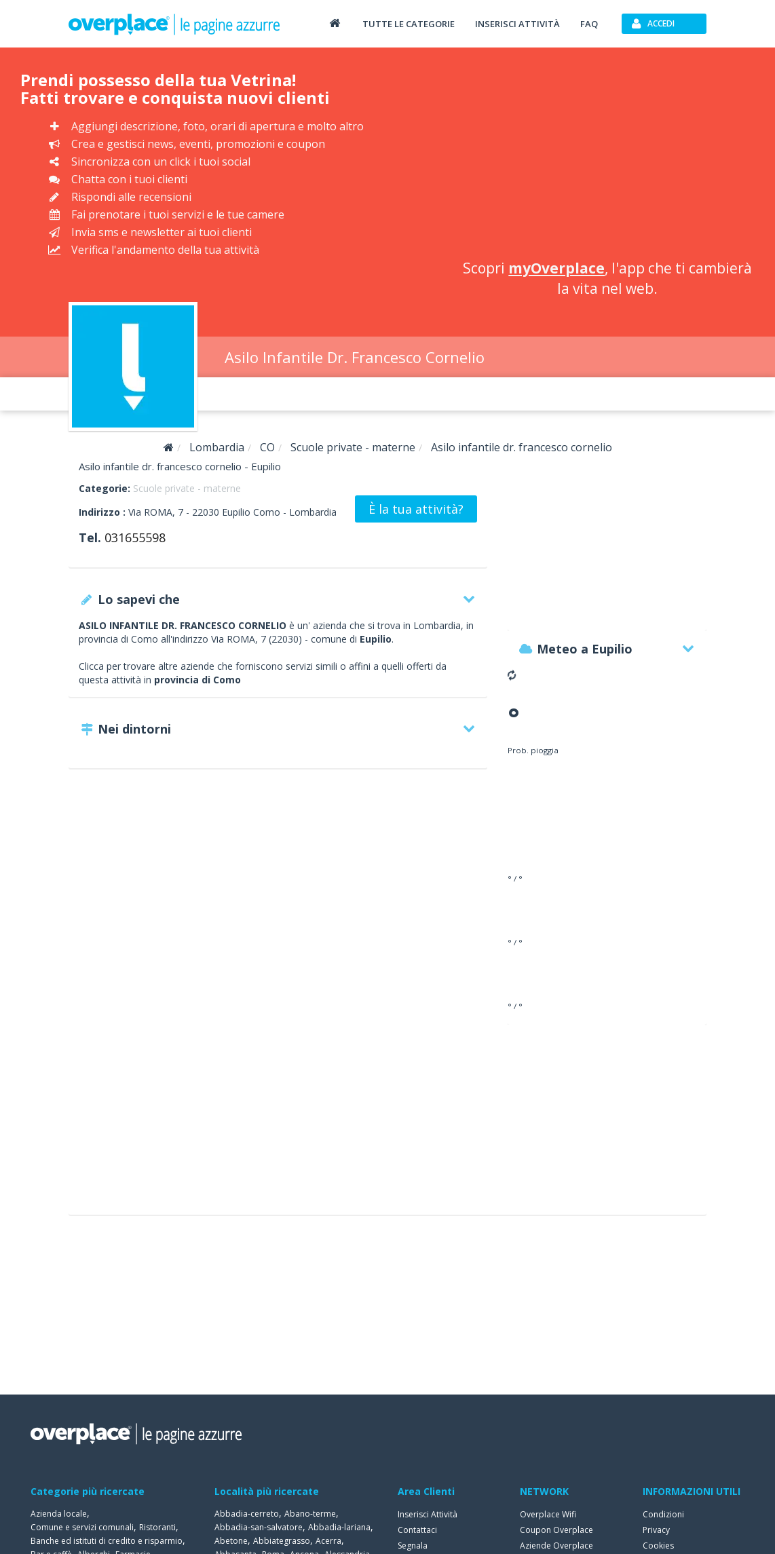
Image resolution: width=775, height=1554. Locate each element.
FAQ (589, 24)
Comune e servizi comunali (82, 1527)
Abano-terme (310, 1513)
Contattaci (417, 1530)
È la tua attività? (416, 509)
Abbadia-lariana (339, 1527)
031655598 (135, 537)
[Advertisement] (608, 156)
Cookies (658, 1545)
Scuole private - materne (187, 488)
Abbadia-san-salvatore (258, 1527)
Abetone (231, 1541)
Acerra (328, 1541)
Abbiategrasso (281, 1541)
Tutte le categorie (408, 24)
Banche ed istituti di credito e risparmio (107, 1541)
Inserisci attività (517, 24)
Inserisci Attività (427, 1514)
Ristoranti (157, 1527)
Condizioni (663, 1514)
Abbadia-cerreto (246, 1513)
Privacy (656, 1530)
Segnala (413, 1545)
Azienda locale (59, 1513)
